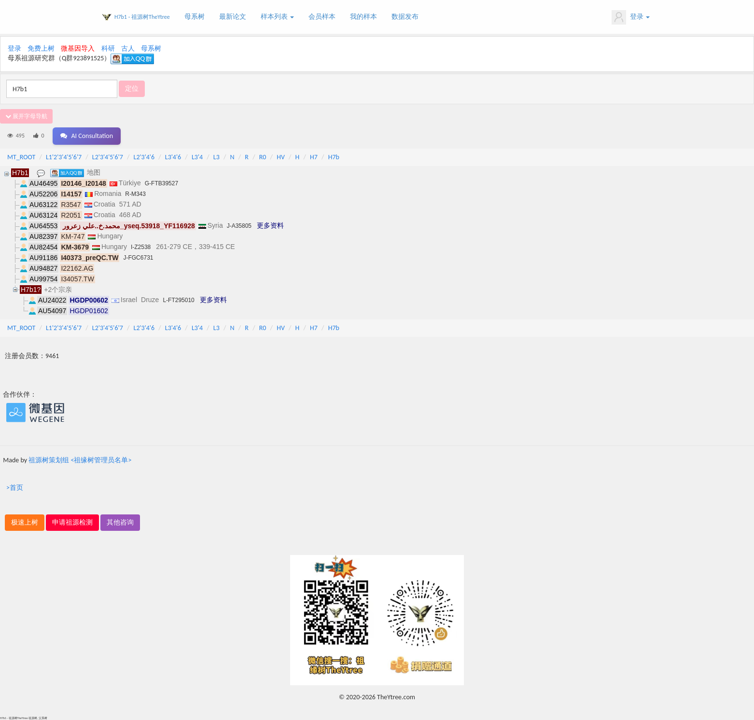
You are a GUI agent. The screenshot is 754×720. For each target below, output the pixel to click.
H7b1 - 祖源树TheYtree (142, 17)
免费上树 (41, 48)
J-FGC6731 (138, 257)
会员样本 (321, 17)
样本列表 (277, 17)
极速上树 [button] (24, 522)
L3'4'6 (173, 157)
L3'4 (197, 157)
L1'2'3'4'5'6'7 (64, 157)
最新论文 (232, 17)
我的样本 (363, 17)
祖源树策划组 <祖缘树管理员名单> (79, 460)
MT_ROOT (21, 157)
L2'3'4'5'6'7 (107, 157)
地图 (93, 172)
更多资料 (270, 225)
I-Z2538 (141, 247)
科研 (108, 48)
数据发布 (405, 17)
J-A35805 (239, 225)
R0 (262, 157)
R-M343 (135, 194)
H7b (333, 157)
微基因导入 (78, 48)
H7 (314, 157)
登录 (631, 17)
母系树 (194, 17)
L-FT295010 (178, 300)
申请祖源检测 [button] (72, 522)
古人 (128, 48)
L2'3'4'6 (144, 157)
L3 (216, 157)
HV (281, 157)
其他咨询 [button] (120, 522)
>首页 (14, 488)
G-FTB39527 (161, 183)
